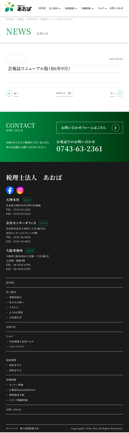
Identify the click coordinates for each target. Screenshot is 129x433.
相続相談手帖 (16, 395)
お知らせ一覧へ (64, 93)
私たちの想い (16, 303)
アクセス (13, 308)
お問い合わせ (116, 8)
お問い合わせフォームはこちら (85, 127)
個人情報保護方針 (29, 429)
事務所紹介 (15, 298)
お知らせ (11, 327)
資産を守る (15, 371)
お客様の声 (15, 318)
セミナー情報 (16, 385)
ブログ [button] (101, 8)
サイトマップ (12, 429)
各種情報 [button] (85, 8)
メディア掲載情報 (18, 400)
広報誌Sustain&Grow (22, 390)
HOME (42, 8)
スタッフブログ (17, 347)
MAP (27, 200)
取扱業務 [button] (69, 8)
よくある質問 (16, 313)
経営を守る (15, 366)
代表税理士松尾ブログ (21, 342)
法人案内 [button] (53, 8)
